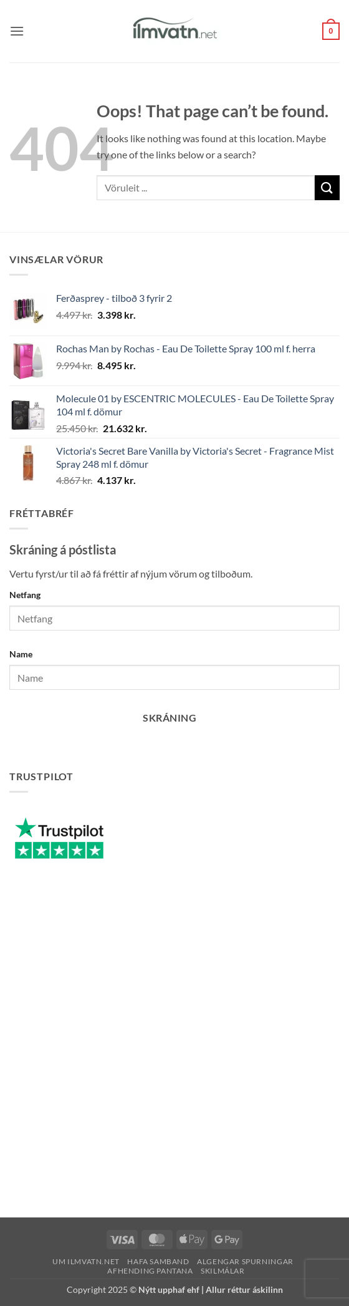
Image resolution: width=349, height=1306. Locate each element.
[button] (16, 31)
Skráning (169, 717)
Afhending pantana (150, 1270)
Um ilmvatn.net (86, 1261)
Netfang (25, 594)
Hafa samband (158, 1261)
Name (20, 654)
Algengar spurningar (245, 1261)
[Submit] (327, 187)
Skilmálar (223, 1270)
